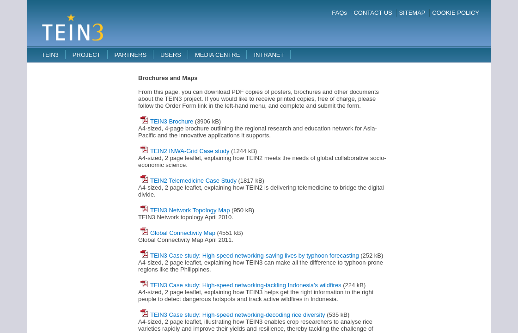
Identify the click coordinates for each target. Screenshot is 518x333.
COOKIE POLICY (455, 12)
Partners (131, 54)
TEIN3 (50, 54)
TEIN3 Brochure (166, 121)
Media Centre (217, 54)
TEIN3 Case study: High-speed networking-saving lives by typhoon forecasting (249, 255)
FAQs (339, 12)
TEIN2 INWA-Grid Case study (184, 151)
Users (170, 54)
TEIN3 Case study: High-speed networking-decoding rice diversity (232, 314)
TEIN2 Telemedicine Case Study (188, 180)
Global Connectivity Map (177, 232)
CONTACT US (372, 12)
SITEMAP (412, 12)
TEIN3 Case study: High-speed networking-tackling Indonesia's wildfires (240, 285)
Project (87, 54)
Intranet (269, 54)
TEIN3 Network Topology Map (185, 210)
